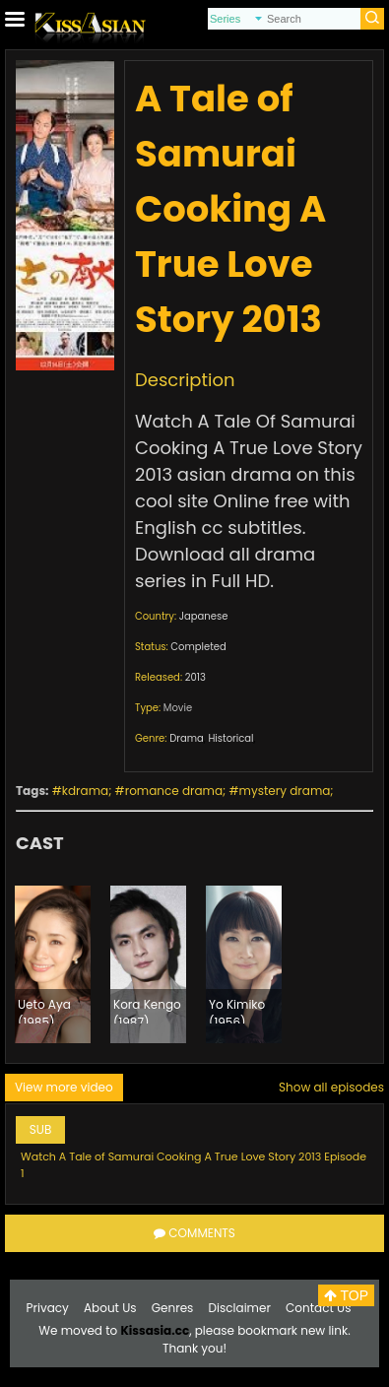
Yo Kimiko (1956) (237, 1010)
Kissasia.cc (154, 1330)
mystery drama (285, 790)
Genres (173, 1307)
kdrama (85, 790)
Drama (186, 738)
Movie (177, 707)
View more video (64, 1087)
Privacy (48, 1307)
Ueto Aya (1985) (44, 1010)
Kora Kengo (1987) (147, 1010)
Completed (198, 646)
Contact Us (318, 1307)
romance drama (174, 790)
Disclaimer (240, 1307)
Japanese (203, 616)
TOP (346, 1295)
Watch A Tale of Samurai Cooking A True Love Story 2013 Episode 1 (193, 1165)
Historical (230, 738)
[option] (53, 964)
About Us (110, 1307)
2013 (195, 677)
